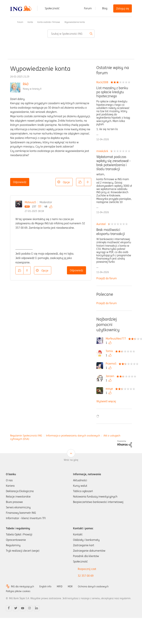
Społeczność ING (11, 22)
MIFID (59, 586)
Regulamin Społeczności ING (26, 435)
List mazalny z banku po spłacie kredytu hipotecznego (112, 92)
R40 (25, 84)
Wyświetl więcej (106, 401)
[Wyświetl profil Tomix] (110, 351)
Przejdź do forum (106, 278)
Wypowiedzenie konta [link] (74, 22)
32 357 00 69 (85, 575)
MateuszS (30, 202)
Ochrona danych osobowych (93, 586)
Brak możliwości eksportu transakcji (110, 232)
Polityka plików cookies (18, 591)
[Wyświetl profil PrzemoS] (112, 363)
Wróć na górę (71, 459)
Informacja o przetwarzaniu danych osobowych (73, 435)
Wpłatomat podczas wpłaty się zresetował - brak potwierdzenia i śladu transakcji (113, 163)
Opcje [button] (66, 182)
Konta (30, 22)
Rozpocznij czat (87, 569)
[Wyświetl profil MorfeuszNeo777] (117, 338)
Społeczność (52, 8)
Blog (104, 8)
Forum (88, 8)
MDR (70, 586)
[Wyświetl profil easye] (110, 388)
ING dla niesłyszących (22, 586)
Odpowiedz (19, 182)
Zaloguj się (122, 8)
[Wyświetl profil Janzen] (111, 376)
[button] (80, 182)
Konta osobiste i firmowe (48, 22)
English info (45, 586)
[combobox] (71, 34)
